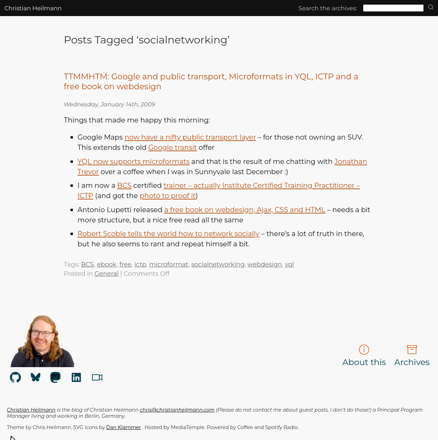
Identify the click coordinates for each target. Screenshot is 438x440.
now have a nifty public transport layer (190, 137)
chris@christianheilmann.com (177, 410)
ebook (106, 264)
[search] (431, 7)
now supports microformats (133, 161)
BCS (87, 264)
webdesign (264, 264)
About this (364, 355)
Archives (411, 355)
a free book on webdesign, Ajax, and (244, 209)
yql (289, 264)
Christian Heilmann (33, 8)
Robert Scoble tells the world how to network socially (168, 233)
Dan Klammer (123, 427)
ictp (140, 264)
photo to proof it (168, 195)
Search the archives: (327, 8)
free (125, 264)
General (106, 273)
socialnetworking (218, 264)
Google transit (172, 147)
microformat (169, 264)
